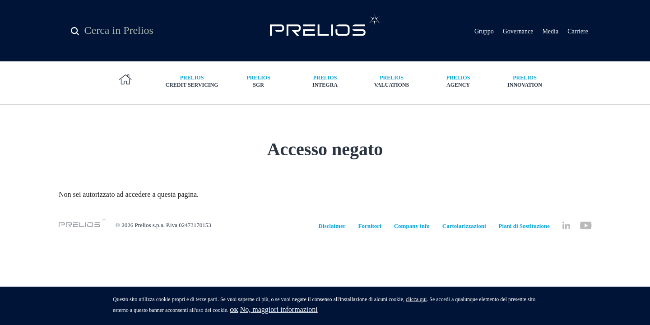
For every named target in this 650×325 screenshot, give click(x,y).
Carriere (577, 31)
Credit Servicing (191, 81)
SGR (258, 81)
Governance (518, 31)
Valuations (391, 81)
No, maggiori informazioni (279, 312)
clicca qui (416, 302)
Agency (458, 81)
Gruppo (484, 31)
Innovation (525, 81)
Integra (325, 81)
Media (550, 31)
